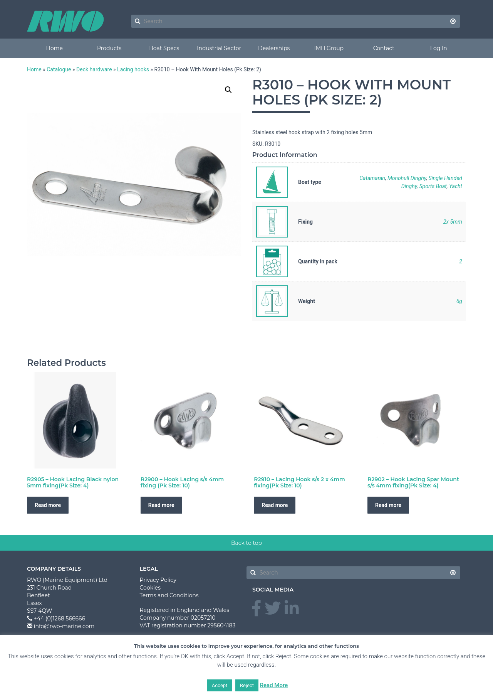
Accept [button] (220, 685)
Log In (438, 48)
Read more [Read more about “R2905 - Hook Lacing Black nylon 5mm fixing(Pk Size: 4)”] (48, 552)
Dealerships (274, 48)
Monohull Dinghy (406, 178)
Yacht (455, 186)
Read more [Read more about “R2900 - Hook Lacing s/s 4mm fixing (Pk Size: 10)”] (161, 552)
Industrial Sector (219, 48)
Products (109, 48)
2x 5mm (452, 222)
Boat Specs (164, 48)
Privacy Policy (158, 626)
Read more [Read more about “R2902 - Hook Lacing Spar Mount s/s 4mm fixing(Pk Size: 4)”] (388, 552)
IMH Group (329, 48)
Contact (383, 48)
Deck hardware (94, 69)
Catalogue (59, 69)
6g (459, 301)
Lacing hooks (133, 69)
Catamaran (372, 178)
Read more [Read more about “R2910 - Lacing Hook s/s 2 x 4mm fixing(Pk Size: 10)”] (275, 552)
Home (54, 48)
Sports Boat (432, 186)
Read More (274, 685)
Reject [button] (247, 685)
